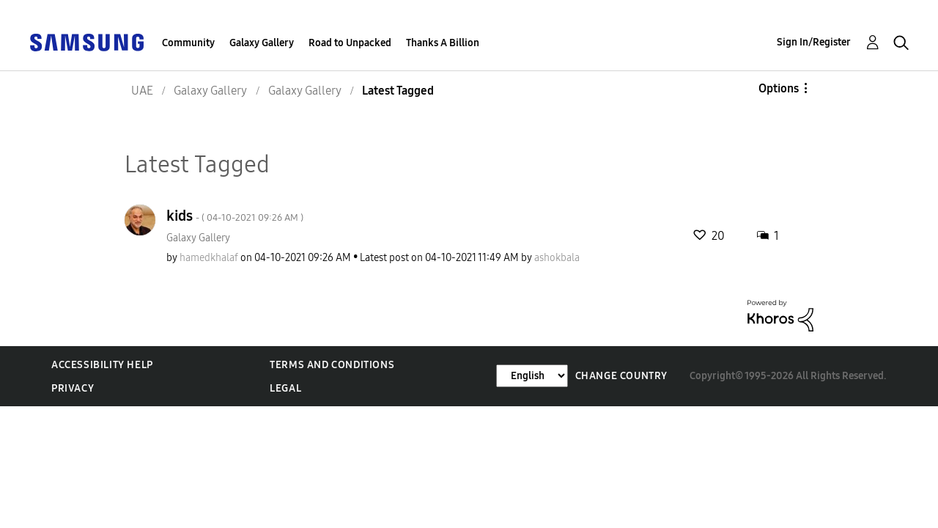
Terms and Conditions (332, 365)
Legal (285, 388)
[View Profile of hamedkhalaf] (209, 258)
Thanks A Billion (442, 43)
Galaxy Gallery (261, 43)
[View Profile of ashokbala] (557, 258)
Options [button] (778, 88)
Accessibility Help (102, 365)
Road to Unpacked (350, 43)
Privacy (72, 388)
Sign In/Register (814, 42)
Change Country (621, 376)
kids (234, 215)
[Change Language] (532, 375)
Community (188, 43)
